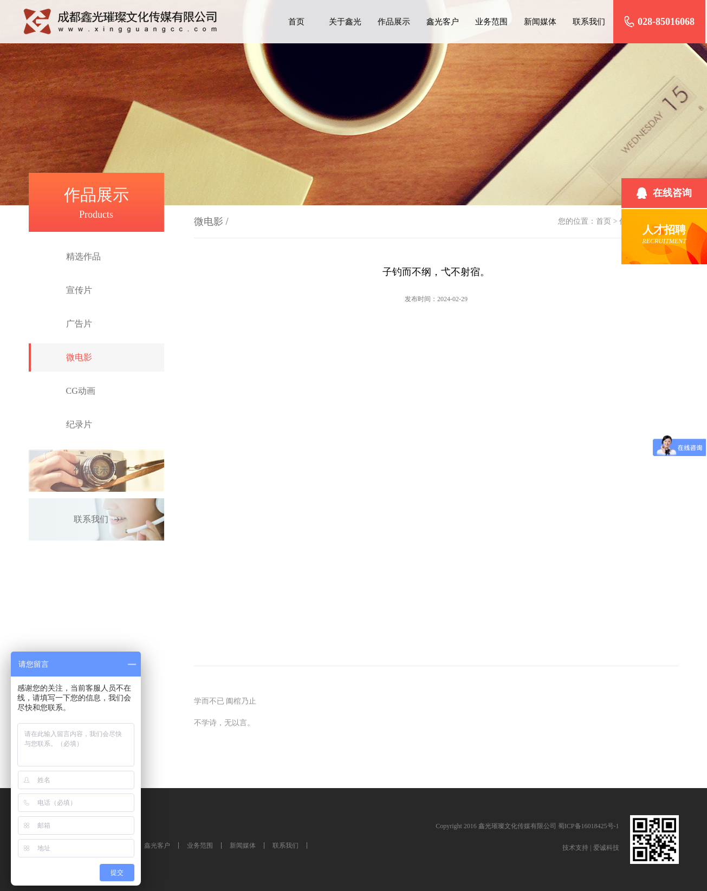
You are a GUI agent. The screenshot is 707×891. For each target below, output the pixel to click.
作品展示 (394, 21)
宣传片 (79, 290)
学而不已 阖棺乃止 (225, 701)
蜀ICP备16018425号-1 (588, 826)
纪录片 (79, 424)
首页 (296, 21)
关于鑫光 (345, 21)
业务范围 (491, 21)
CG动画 (80, 390)
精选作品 (83, 256)
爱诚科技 (606, 847)
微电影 (79, 357)
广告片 (79, 323)
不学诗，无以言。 (224, 723)
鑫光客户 (442, 21)
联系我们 (589, 21)
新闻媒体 (540, 21)
